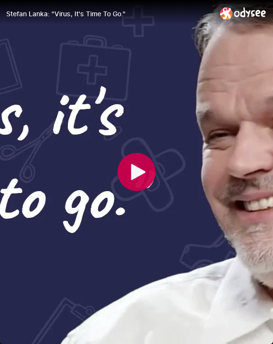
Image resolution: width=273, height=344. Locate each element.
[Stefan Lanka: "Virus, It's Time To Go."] (109, 14)
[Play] (136, 172)
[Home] (243, 13)
